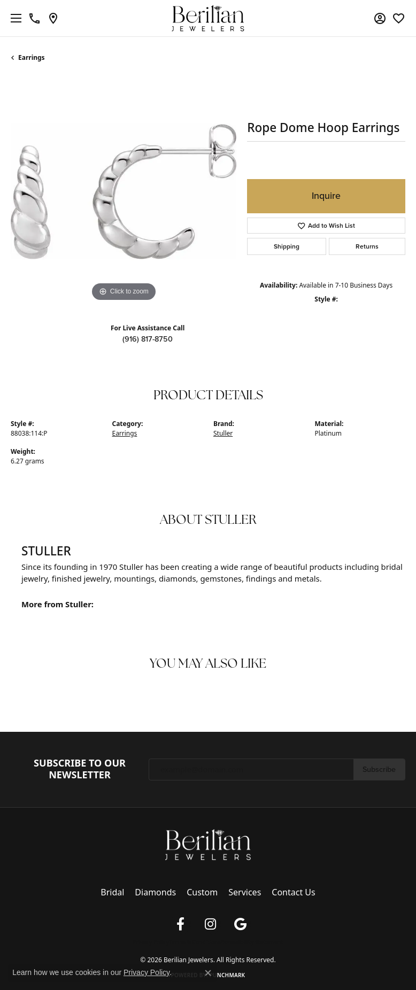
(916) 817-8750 (147, 339)
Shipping (286, 246)
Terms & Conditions (195, 942)
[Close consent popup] (208, 973)
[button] (380, 18)
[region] (123, 191)
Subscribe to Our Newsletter (80, 768)
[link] (34, 18)
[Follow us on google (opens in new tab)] (240, 924)
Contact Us (293, 892)
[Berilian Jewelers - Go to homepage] (208, 843)
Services (244, 892)
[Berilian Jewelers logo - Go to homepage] (208, 18)
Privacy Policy (151, 942)
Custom (202, 892)
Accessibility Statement (252, 942)
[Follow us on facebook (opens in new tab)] (180, 924)
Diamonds (155, 892)
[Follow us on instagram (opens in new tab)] (210, 924)
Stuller (223, 433)
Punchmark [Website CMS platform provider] (227, 975)
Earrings (31, 57)
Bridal (112, 892)
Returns (367, 246)
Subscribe (379, 769)
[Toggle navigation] (13, 18)
